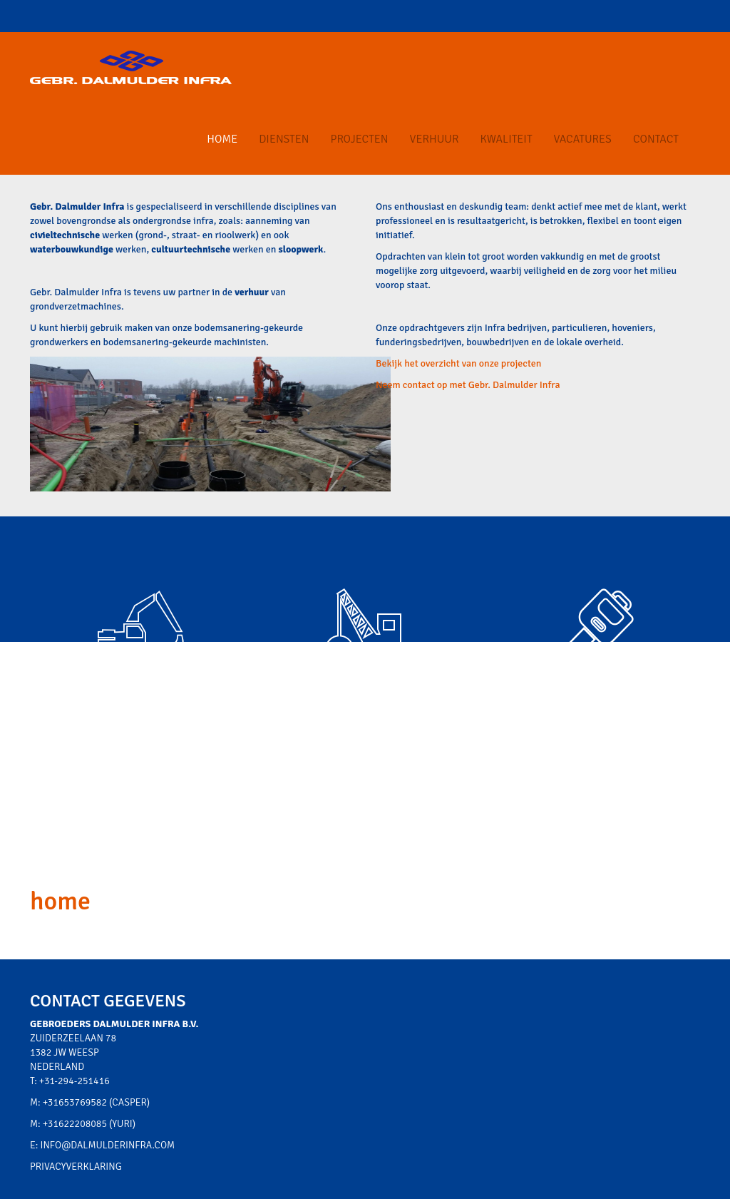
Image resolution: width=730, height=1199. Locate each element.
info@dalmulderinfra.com (108, 1145)
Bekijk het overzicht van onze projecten (458, 363)
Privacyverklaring (76, 1166)
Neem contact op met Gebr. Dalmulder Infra (468, 385)
